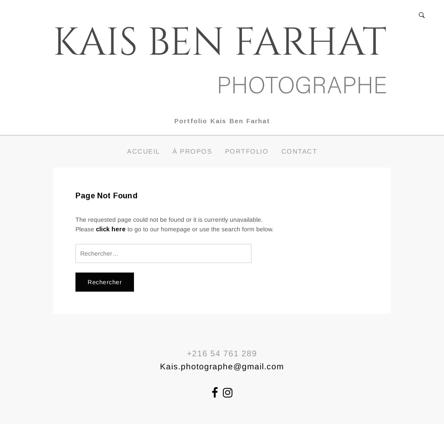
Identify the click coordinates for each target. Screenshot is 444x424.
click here (111, 229)
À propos (192, 151)
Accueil (143, 151)
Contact (299, 151)
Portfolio (247, 151)
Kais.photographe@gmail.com (222, 366)
